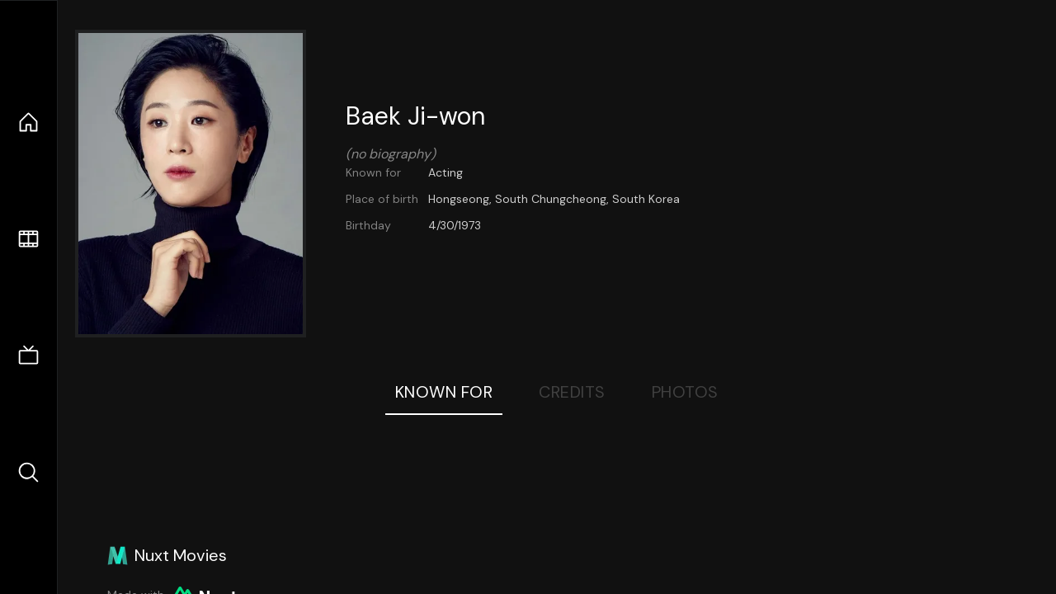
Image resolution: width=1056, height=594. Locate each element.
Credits (572, 392)
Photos (685, 392)
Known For (444, 392)
